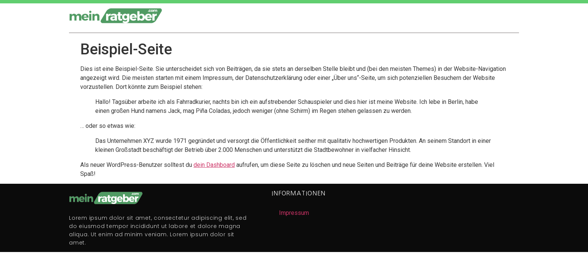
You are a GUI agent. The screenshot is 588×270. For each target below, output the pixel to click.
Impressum (294, 212)
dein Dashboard (214, 164)
